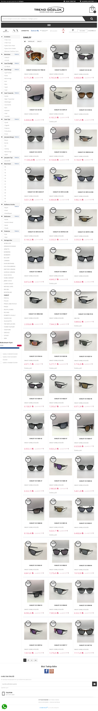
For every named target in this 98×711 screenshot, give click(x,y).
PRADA (6, 307)
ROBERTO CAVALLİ (9, 315)
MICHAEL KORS (8, 286)
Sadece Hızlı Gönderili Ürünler (9, 358)
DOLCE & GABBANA (82, 31)
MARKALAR (31, 41)
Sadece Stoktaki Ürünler (10, 362)
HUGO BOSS (8, 275)
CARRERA (63, 31)
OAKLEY (6, 295)
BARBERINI (34, 31)
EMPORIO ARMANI (92, 31)
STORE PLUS (44, 707)
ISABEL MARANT (9, 278)
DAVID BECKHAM (73, 31)
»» (35, 660)
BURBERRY (44, 31)
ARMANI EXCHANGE (15, 31)
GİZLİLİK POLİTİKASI (55, 702)
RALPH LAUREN (8, 309)
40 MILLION (6, 31)
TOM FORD (7, 330)
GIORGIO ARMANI (9, 272)
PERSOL (6, 298)
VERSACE (6, 332)
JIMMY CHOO (8, 281)
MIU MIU (6, 289)
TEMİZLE (17, 54)
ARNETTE (25, 31)
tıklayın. (21, 1)
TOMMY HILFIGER (9, 327)
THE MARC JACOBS (9, 324)
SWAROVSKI (7, 318)
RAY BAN (6, 312)
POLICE (6, 301)
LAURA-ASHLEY (8, 284)
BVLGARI (53, 31)
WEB (5, 338)
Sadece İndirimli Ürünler (10, 354)
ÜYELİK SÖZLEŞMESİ (43, 702)
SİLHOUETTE (8, 321)
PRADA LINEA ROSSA (10, 304)
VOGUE (6, 335)
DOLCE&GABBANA (9, 266)
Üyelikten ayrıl (4, 687)
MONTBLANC (8, 292)
